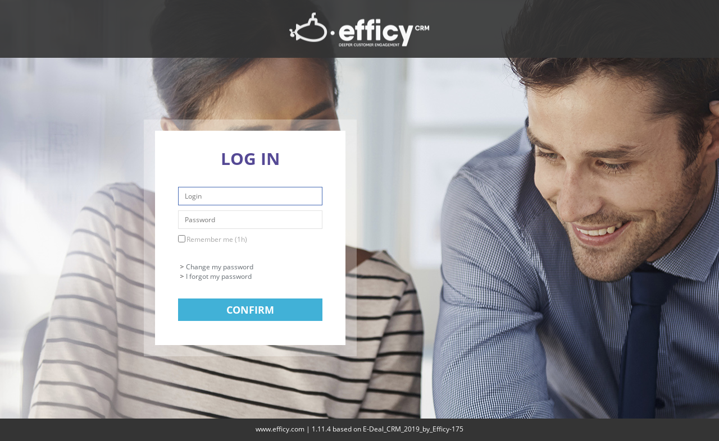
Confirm (250, 309)
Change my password (219, 267)
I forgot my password (219, 276)
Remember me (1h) (216, 239)
